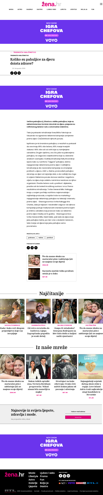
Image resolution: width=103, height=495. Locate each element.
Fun (92, 9)
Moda (11, 9)
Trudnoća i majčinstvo (24, 52)
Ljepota (63, 9)
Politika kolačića (60, 491)
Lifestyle (73, 9)
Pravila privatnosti (47, 491)
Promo (44, 476)
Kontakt (36, 491)
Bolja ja (84, 9)
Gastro (40, 9)
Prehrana (31, 238)
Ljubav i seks (51, 9)
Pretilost (50, 238)
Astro (20, 9)
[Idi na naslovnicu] (51, 6)
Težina (41, 238)
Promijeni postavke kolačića (89, 491)
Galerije (29, 9)
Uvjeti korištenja (72, 491)
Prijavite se (78, 417)
